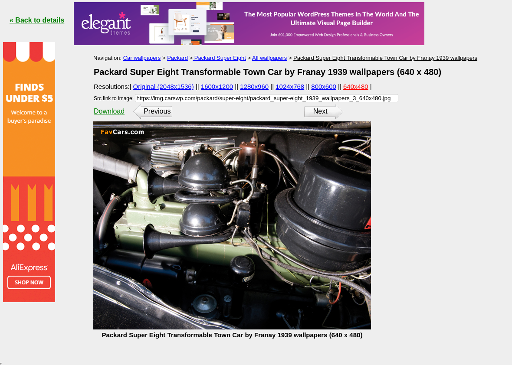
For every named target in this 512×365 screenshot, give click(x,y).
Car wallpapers (142, 58)
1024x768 (290, 86)
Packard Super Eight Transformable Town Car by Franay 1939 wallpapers (385, 58)
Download (109, 111)
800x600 (323, 86)
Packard (177, 58)
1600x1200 (217, 86)
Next (320, 111)
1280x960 (254, 86)
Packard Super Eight (219, 58)
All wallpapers (269, 58)
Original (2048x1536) (163, 86)
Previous (157, 111)
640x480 (355, 86)
